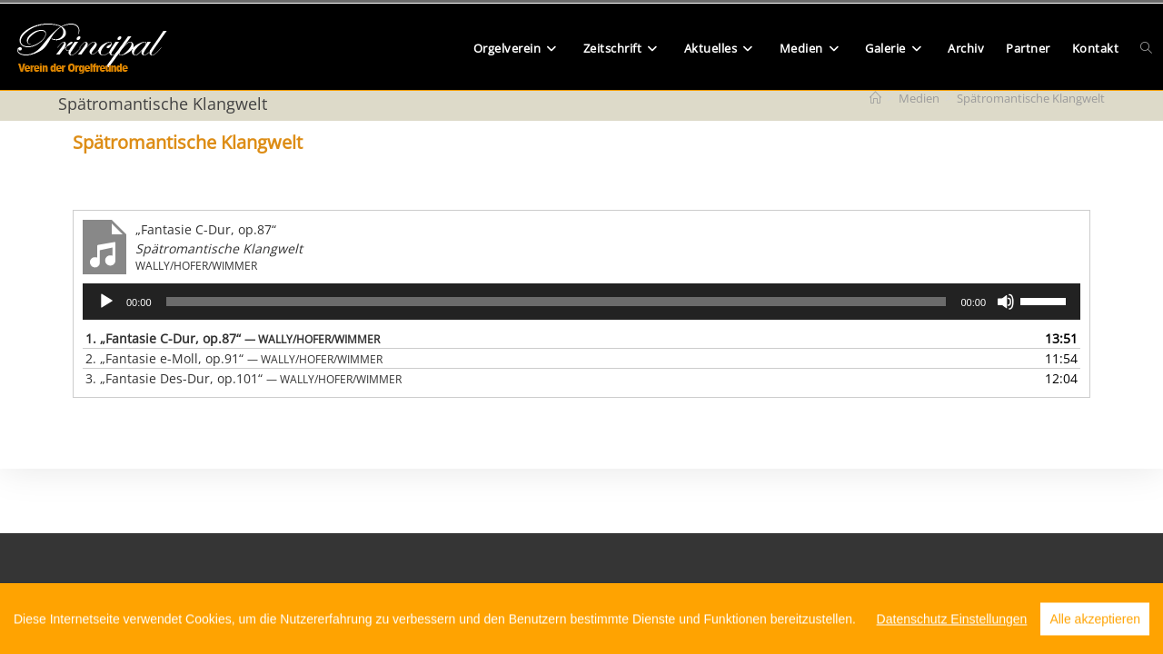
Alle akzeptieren (1094, 635)
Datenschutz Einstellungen (952, 635)
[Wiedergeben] (106, 301)
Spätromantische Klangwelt (1031, 98)
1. (232, 338)
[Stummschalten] (1006, 301)
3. (243, 378)
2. (234, 358)
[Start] (875, 98)
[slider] (556, 301)
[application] (581, 301)
